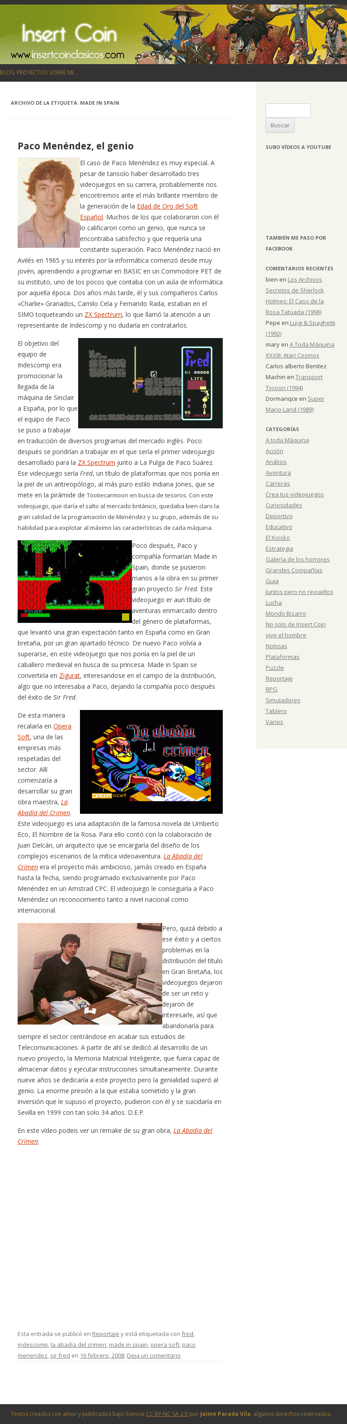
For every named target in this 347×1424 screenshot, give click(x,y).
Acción (274, 451)
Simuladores (283, 700)
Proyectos (32, 72)
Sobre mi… (63, 72)
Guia (272, 581)
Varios (274, 722)
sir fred (60, 1355)
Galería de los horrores (298, 559)
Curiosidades (284, 505)
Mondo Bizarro (286, 613)
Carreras (278, 483)
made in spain (128, 1345)
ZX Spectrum (103, 314)
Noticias (276, 646)
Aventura (278, 472)
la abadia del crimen (78, 1345)
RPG (271, 689)
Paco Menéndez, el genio (76, 145)
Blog (7, 72)
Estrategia (279, 548)
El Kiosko (278, 537)
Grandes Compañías (294, 570)
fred (187, 1334)
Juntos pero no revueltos (299, 592)
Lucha (274, 602)
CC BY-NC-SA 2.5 (167, 1414)
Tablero (276, 711)
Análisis (276, 462)
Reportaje (105, 1334)
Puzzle (275, 667)
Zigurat (69, 675)
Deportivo (279, 516)
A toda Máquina (287, 440)
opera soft (164, 1345)
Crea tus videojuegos (295, 494)
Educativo (279, 527)
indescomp (33, 1345)
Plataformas (283, 657)
